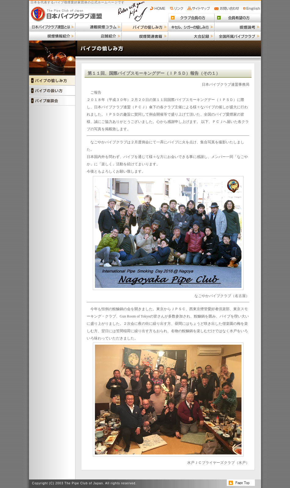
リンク (177, 8)
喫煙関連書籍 (145, 36)
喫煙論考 (238, 26)
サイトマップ (199, 8)
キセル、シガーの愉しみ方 (191, 26)
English (252, 8)
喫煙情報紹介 (52, 36)
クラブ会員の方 (191, 17)
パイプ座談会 (52, 100)
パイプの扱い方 (52, 90)
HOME (159, 8)
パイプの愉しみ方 (145, 26)
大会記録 (191, 36)
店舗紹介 (98, 36)
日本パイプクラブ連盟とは (52, 26)
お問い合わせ (227, 8)
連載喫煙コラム (98, 26)
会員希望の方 (238, 17)
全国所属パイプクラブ (238, 36)
